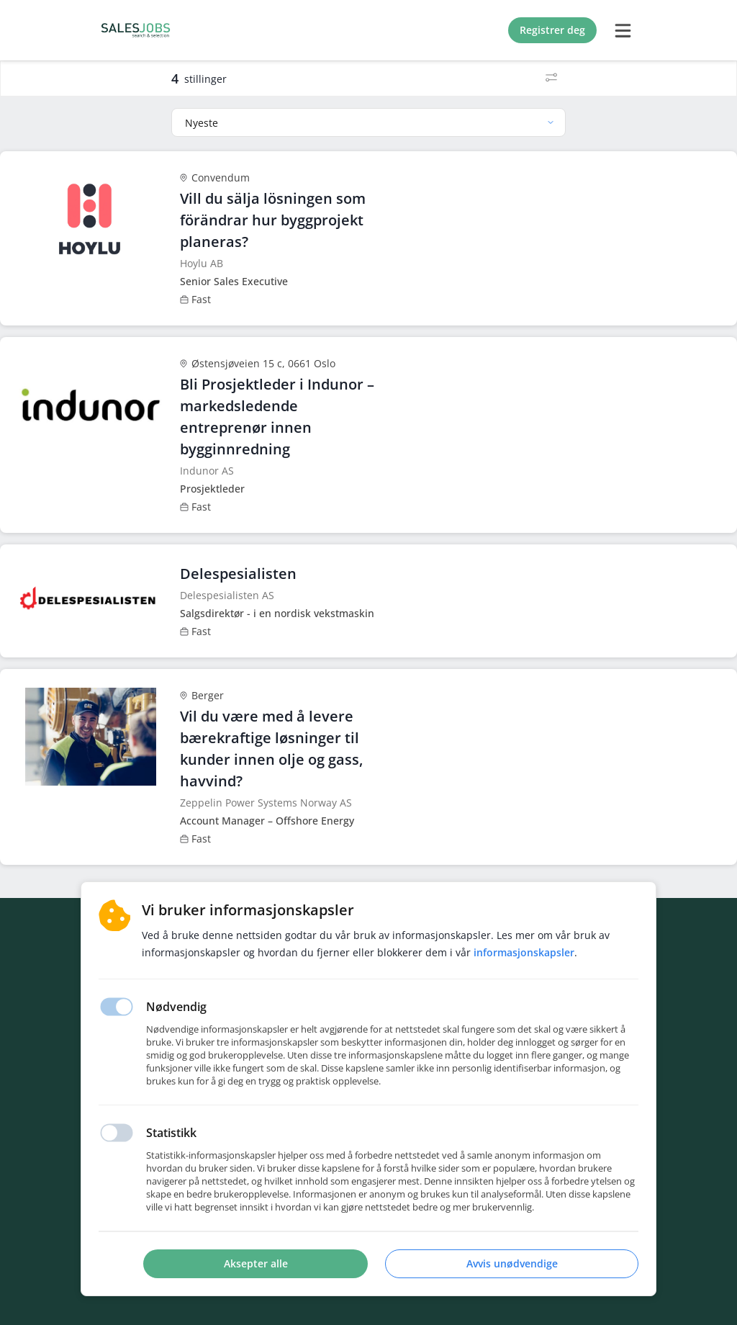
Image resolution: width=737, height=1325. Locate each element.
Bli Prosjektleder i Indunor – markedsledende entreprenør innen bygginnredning (277, 416)
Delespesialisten (238, 573)
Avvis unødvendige (512, 1263)
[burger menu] (622, 30)
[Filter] (551, 78)
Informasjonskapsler (524, 952)
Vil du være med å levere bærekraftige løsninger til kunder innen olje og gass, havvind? (271, 748)
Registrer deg (552, 30)
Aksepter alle (256, 1263)
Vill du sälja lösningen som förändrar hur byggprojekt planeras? (273, 220)
